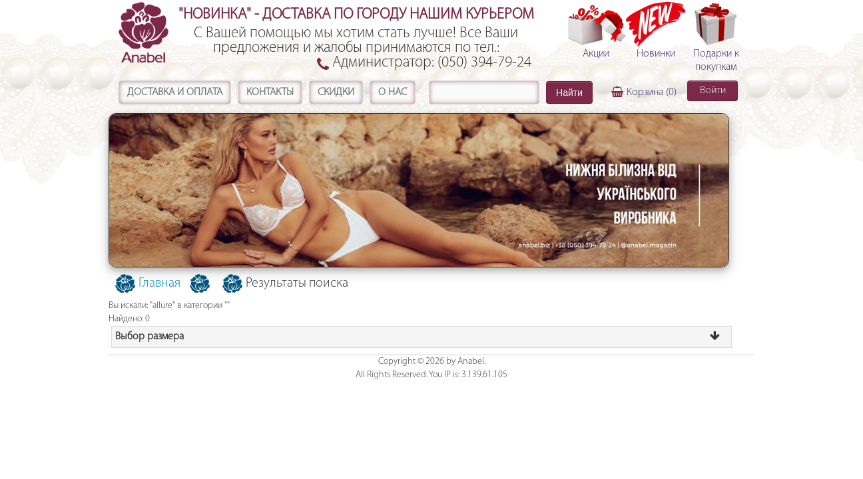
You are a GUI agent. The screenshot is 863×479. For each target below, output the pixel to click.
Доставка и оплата (174, 92)
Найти (569, 92)
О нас (392, 92)
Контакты (270, 92)
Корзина (652, 92)
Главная (159, 283)
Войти (713, 90)
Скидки (336, 92)
